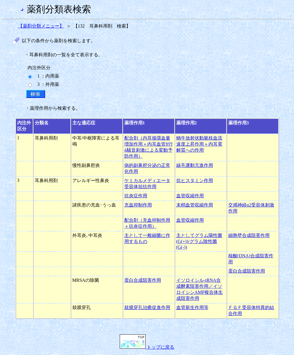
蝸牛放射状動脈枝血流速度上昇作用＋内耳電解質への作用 (199, 144)
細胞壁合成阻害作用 (249, 235)
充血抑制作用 (138, 204)
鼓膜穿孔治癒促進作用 (147, 307)
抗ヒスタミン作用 (194, 180)
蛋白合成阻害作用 (246, 271)
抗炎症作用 (135, 195)
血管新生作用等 (192, 307)
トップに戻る (147, 347)
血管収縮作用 (190, 195)
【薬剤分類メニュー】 (41, 26)
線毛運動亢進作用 (194, 165)
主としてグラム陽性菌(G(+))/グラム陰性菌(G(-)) (199, 241)
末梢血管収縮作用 (194, 204)
